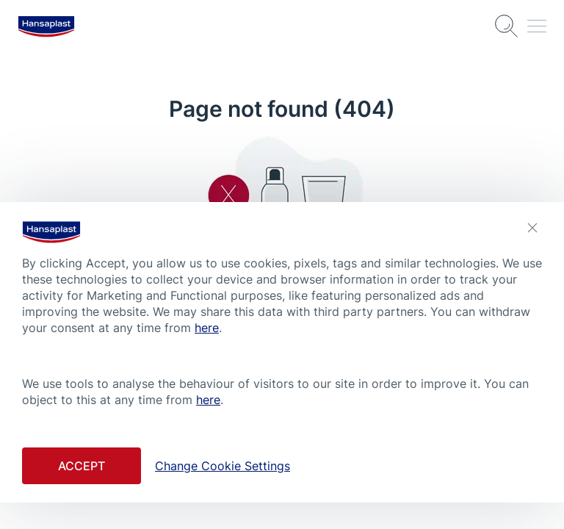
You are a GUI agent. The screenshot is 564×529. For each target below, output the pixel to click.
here (207, 327)
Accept (81, 465)
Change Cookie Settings (222, 465)
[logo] (46, 26)
